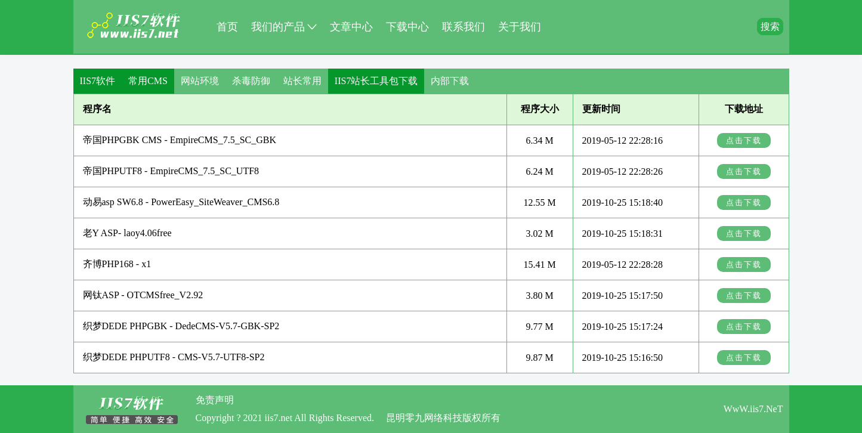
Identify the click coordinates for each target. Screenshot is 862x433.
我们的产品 (284, 25)
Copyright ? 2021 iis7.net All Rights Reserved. (285, 418)
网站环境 (200, 81)
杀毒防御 (251, 81)
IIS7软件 (98, 81)
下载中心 (407, 27)
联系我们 (463, 27)
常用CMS (148, 81)
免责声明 (215, 400)
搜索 (770, 26)
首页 (227, 27)
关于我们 (519, 27)
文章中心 (351, 27)
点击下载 (744, 140)
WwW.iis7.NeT (753, 409)
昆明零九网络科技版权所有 (443, 418)
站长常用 (302, 81)
